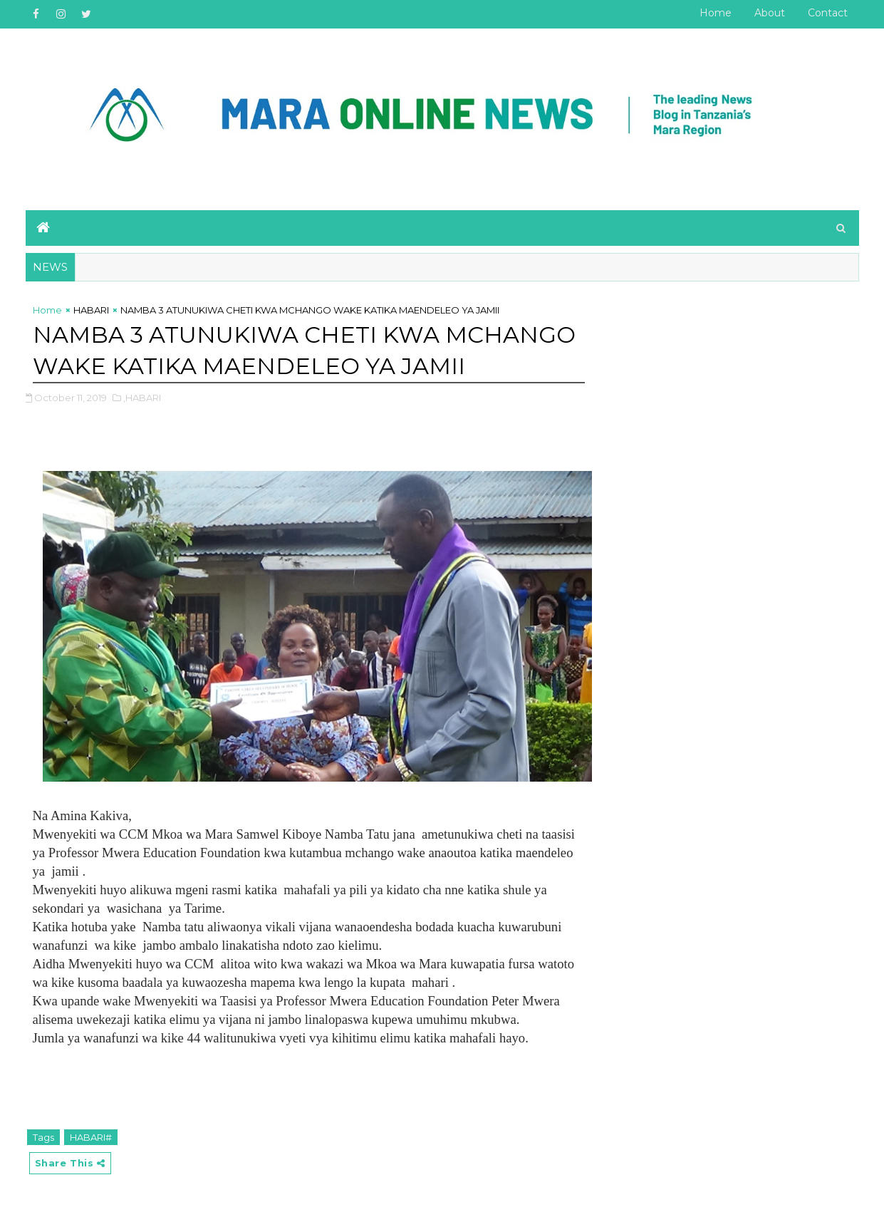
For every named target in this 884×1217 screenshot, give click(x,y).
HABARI (91, 310)
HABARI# (91, 1137)
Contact (828, 12)
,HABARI (142, 397)
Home (716, 12)
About (769, 12)
